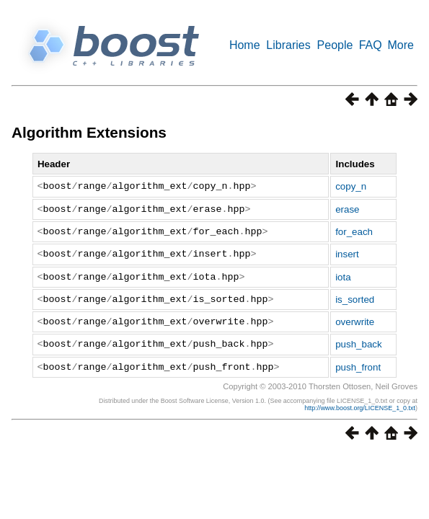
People (335, 45)
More (401, 45)
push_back (358, 344)
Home (244, 45)
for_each (354, 231)
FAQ (370, 45)
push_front (358, 367)
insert (347, 254)
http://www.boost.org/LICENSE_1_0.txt (359, 408)
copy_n (350, 186)
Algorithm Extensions (89, 132)
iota (343, 277)
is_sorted (354, 299)
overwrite (354, 321)
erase (347, 209)
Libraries (288, 45)
